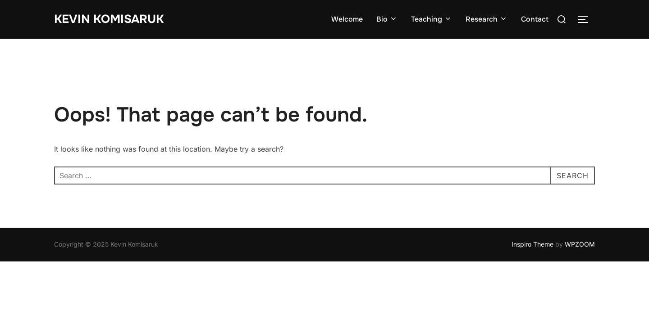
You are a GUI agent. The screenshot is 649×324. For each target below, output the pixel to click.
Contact (534, 19)
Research (486, 19)
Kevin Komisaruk (109, 19)
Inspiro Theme (532, 244)
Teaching (431, 19)
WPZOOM (580, 244)
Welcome (347, 19)
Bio (387, 19)
